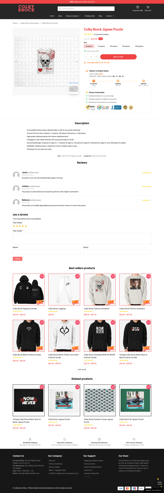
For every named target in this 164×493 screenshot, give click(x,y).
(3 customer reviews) (101, 34)
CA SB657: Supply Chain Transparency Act (63, 473)
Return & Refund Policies (92, 467)
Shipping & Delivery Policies (93, 461)
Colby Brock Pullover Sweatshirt (132, 309)
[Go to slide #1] (40, 101)
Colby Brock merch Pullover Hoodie (27, 355)
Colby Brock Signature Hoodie (25, 309)
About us (52, 461)
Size (85, 43)
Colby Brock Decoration (29, 23)
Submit (17, 259)
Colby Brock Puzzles (50, 23)
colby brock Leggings (57, 309)
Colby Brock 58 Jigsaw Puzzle (131, 419)
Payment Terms (89, 464)
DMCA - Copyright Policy (57, 470)
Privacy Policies (54, 467)
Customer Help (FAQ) (91, 473)
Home (15, 23)
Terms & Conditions (55, 464)
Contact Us (88, 470)
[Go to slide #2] (52, 101)
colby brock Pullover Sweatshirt (96, 309)
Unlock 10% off (160, 483)
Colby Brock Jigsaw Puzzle (59, 419)
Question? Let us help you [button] (153, 490)
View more (82, 369)
